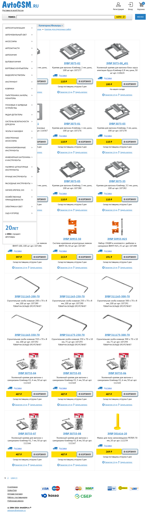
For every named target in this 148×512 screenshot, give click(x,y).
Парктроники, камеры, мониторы (16, 97)
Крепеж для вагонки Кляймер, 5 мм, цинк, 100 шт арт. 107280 (72, 187)
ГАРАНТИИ (12, 490)
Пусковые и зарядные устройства (16, 106)
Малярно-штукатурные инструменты (16, 168)
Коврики (9, 88)
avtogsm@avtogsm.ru (16, 510)
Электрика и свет (13, 206)
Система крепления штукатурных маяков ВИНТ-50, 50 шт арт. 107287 (72, 244)
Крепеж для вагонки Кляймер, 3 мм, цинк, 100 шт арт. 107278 (117, 129)
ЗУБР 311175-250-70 (72, 335)
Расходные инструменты (17, 183)
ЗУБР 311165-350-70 (27, 335)
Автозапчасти (12, 48)
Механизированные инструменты (15, 149)
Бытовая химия (13, 61)
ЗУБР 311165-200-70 (27, 296)
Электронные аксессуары (12, 139)
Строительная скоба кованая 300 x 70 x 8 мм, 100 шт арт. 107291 (117, 302)
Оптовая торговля (14, 494)
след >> (14, 478)
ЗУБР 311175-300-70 (117, 335)
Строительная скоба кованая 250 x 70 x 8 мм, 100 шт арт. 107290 (72, 302)
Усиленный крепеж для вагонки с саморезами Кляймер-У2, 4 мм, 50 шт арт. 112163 (27, 380)
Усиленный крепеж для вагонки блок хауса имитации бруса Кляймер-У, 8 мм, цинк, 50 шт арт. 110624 (117, 70)
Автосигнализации (15, 28)
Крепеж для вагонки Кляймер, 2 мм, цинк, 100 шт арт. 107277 (72, 69)
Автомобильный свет (16, 34)
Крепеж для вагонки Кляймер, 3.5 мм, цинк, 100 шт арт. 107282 (117, 187)
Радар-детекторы (13, 114)
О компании (12, 487)
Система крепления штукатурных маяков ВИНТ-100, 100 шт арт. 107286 (27, 244)
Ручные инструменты (16, 176)
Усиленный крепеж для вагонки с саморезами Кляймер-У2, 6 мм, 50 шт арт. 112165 (117, 380)
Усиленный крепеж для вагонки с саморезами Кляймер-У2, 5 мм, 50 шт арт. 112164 (72, 380)
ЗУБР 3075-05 (72, 181)
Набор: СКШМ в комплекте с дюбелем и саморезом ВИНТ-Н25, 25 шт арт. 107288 (117, 244)
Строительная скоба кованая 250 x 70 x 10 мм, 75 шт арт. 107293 (72, 340)
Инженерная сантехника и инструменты (17, 159)
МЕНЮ (140, 17)
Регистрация (118, 6)
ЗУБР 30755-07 (27, 433)
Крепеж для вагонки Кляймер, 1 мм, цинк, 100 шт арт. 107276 (72, 129)
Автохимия (11, 55)
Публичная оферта (15, 501)
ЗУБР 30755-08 (72, 433)
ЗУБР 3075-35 (117, 181)
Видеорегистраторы (15, 75)
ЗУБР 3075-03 (117, 123)
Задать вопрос (81, 92)
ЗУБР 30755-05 (72, 373)
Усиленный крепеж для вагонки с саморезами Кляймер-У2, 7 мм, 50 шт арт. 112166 (27, 440)
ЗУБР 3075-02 (72, 63)
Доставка (63, 75)
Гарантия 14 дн (66, 92)
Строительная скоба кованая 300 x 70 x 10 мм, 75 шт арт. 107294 (117, 340)
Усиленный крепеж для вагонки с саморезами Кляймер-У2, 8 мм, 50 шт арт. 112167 (72, 440)
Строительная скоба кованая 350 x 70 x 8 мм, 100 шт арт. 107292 (27, 340)
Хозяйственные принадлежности (14, 198)
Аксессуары (11, 41)
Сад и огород (12, 213)
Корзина (141, 6)
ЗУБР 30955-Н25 (117, 239)
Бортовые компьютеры (16, 68)
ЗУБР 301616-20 (117, 433)
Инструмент (11, 82)
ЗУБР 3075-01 (72, 123)
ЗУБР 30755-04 (27, 373)
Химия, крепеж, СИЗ (14, 190)
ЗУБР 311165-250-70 (72, 296)
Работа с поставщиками (17, 497)
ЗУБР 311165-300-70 (117, 296)
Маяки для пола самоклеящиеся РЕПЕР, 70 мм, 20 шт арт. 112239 (117, 439)
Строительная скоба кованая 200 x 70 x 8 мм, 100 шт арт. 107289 (27, 302)
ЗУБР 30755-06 (117, 373)
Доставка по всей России (13, 10)
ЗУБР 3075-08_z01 (117, 63)
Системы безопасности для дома (17, 123)
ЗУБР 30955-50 (72, 239)
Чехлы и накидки (14, 131)
